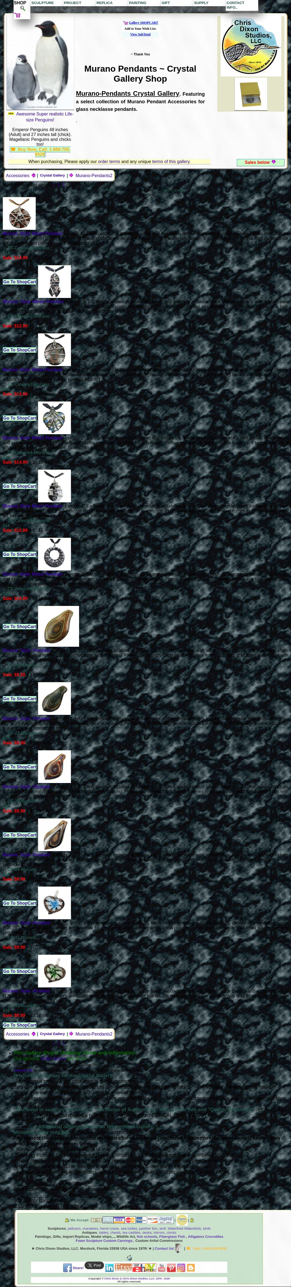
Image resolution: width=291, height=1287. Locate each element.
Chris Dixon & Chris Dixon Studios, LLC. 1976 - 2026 (137, 1278)
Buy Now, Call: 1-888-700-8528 (44, 152)
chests (115, 1232)
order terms (109, 161)
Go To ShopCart (19, 282)
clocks (171, 1232)
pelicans (74, 1228)
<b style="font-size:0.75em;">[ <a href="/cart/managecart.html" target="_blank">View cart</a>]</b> (140, 34)
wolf (162, 1228)
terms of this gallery (171, 161)
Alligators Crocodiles (206, 1237)
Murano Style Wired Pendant (32, 233)
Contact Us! (169, 1248)
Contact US (23, 1070)
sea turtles (129, 1228)
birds (207, 1228)
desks (147, 1232)
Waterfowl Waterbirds (184, 1228)
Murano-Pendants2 (90, 175)
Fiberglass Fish (172, 1237)
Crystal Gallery (52, 175)
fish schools (147, 1237)
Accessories (21, 175)
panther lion (148, 1228)
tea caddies (131, 1232)
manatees (90, 1228)
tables (103, 1232)
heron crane (109, 1228)
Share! (73, 1268)
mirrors (159, 1232)
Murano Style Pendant (26, 650)
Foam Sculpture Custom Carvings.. (105, 1241)
